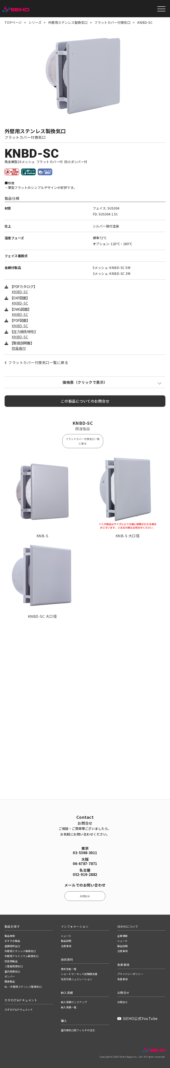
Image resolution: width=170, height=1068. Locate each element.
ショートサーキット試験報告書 (79, 974)
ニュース (66, 936)
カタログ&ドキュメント (19, 1009)
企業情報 (122, 936)
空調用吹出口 (12, 946)
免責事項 (122, 979)
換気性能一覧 (69, 969)
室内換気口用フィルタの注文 (78, 1030)
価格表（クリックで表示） (85, 382)
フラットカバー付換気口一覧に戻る (36, 362)
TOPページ (13, 22)
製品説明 (66, 941)
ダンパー (10, 976)
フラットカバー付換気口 (112, 22)
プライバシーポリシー (130, 974)
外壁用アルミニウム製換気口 (21, 956)
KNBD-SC (20, 292)
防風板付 (19, 348)
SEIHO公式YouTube (137, 1018)
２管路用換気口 (14, 966)
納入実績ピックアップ (74, 1002)
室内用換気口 (12, 971)
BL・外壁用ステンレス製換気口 (23, 986)
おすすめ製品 (12, 941)
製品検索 (10, 936)
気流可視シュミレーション (76, 979)
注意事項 (66, 946)
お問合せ (85, 896)
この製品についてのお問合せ (85, 401)
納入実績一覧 (69, 1007)
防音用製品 (11, 961)
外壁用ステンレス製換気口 (68, 22)
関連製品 (10, 981)
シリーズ (34, 22)
